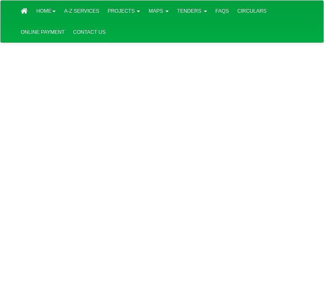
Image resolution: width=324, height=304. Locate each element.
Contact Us (89, 32)
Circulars (252, 11)
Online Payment (43, 32)
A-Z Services (81, 11)
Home (46, 11)
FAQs (222, 11)
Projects (124, 11)
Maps (158, 11)
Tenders (192, 11)
